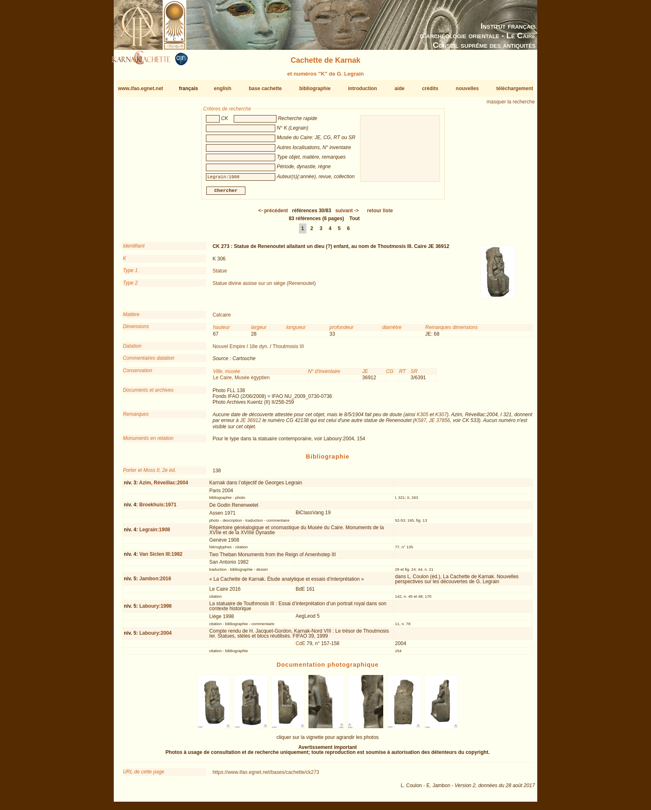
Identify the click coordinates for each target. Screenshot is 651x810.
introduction (362, 88)
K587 (420, 424)
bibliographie (314, 88)
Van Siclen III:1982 (160, 557)
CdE (300, 647)
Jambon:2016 (155, 582)
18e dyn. (259, 350)
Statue (220, 274)
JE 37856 (439, 424)
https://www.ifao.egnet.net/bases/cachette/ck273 (266, 775)
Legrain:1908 (154, 533)
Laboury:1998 (155, 609)
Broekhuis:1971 (157, 508)
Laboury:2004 (155, 636)
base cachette (265, 88)
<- (273, 214)
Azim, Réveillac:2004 (163, 485)
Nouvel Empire (229, 350)
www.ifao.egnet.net (140, 88)
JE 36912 (250, 424)
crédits (430, 88)
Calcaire (222, 318)
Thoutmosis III (288, 350)
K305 (422, 418)
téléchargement (514, 88)
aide (399, 88)
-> (347, 214)
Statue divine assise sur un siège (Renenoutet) (264, 286)
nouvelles (467, 88)
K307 (441, 418)
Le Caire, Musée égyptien (241, 381)
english (222, 88)
